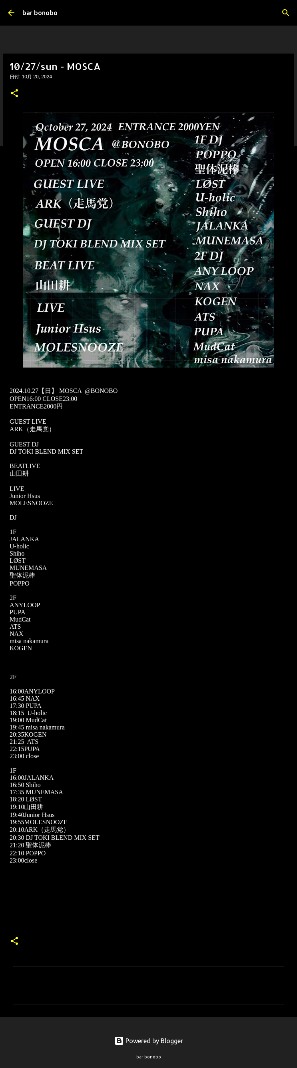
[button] (14, 94)
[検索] (286, 12)
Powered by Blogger (148, 1040)
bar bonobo (40, 12)
